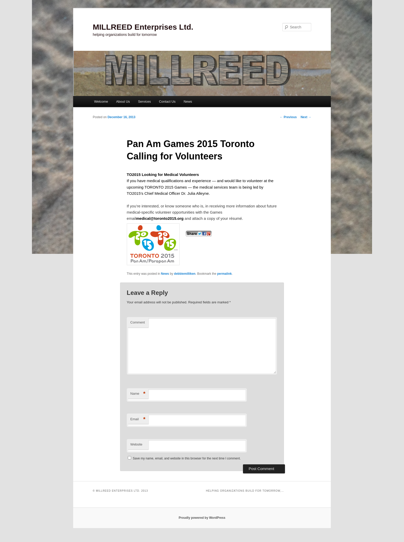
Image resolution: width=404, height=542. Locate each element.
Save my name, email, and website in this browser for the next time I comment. (187, 458)
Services (144, 101)
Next (306, 117)
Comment (137, 322)
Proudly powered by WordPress (202, 518)
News (188, 101)
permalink (224, 274)
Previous (288, 117)
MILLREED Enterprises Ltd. (143, 27)
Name (138, 394)
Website (136, 444)
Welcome (101, 101)
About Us (123, 101)
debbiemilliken (184, 274)
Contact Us (167, 101)
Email (138, 419)
